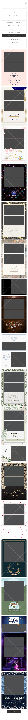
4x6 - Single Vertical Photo (14, 32)
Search (14, 7)
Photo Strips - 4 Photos (14, 19)
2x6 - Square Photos (14, 42)
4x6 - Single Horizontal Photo (14, 25)
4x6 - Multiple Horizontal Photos (14, 22)
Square (14, 46)
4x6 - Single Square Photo (14, 39)
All (14, 12)
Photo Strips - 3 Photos (14, 15)
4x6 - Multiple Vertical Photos (14, 29)
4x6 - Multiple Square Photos (14, 35)
